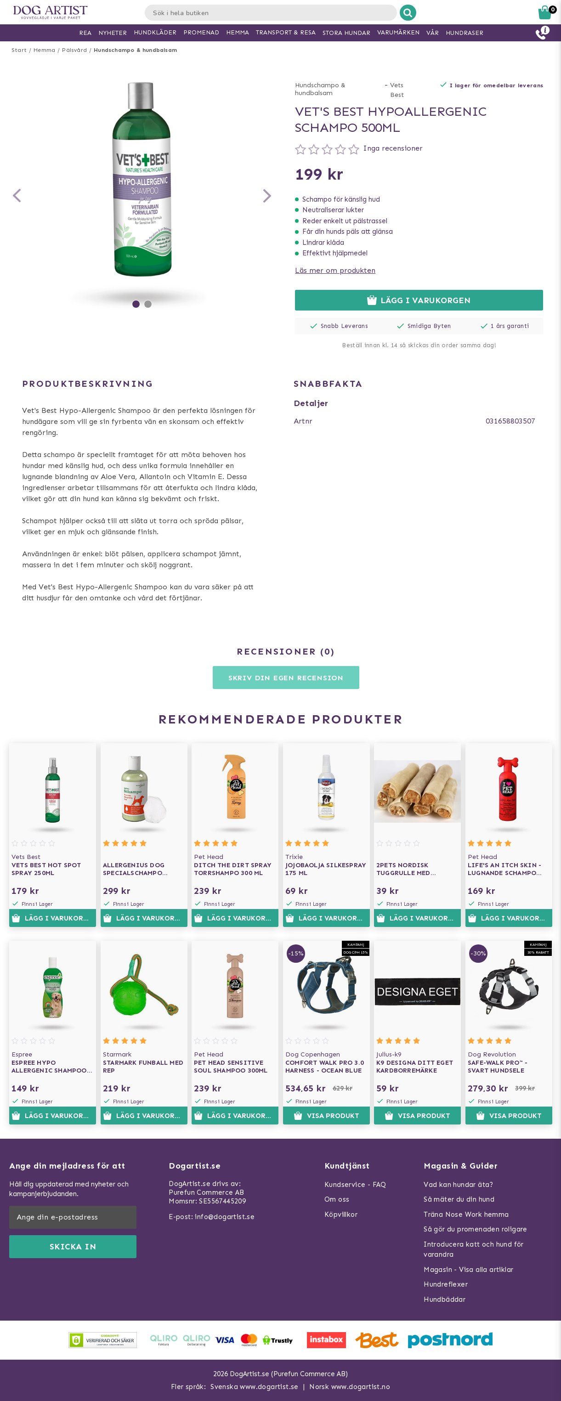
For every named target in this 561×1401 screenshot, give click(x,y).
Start (19, 50)
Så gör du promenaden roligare (475, 1229)
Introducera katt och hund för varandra (474, 1249)
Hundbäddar (444, 1299)
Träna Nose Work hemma (466, 1214)
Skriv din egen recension (286, 677)
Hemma (44, 50)
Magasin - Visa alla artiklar (468, 1269)
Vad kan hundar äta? (458, 1185)
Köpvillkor (340, 1214)
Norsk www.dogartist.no (349, 1387)
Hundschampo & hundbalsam (135, 50)
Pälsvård (74, 50)
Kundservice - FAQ (355, 1185)
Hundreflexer (446, 1284)
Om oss (336, 1199)
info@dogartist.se (225, 1217)
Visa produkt (326, 1116)
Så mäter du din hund (459, 1199)
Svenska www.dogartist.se (254, 1387)
